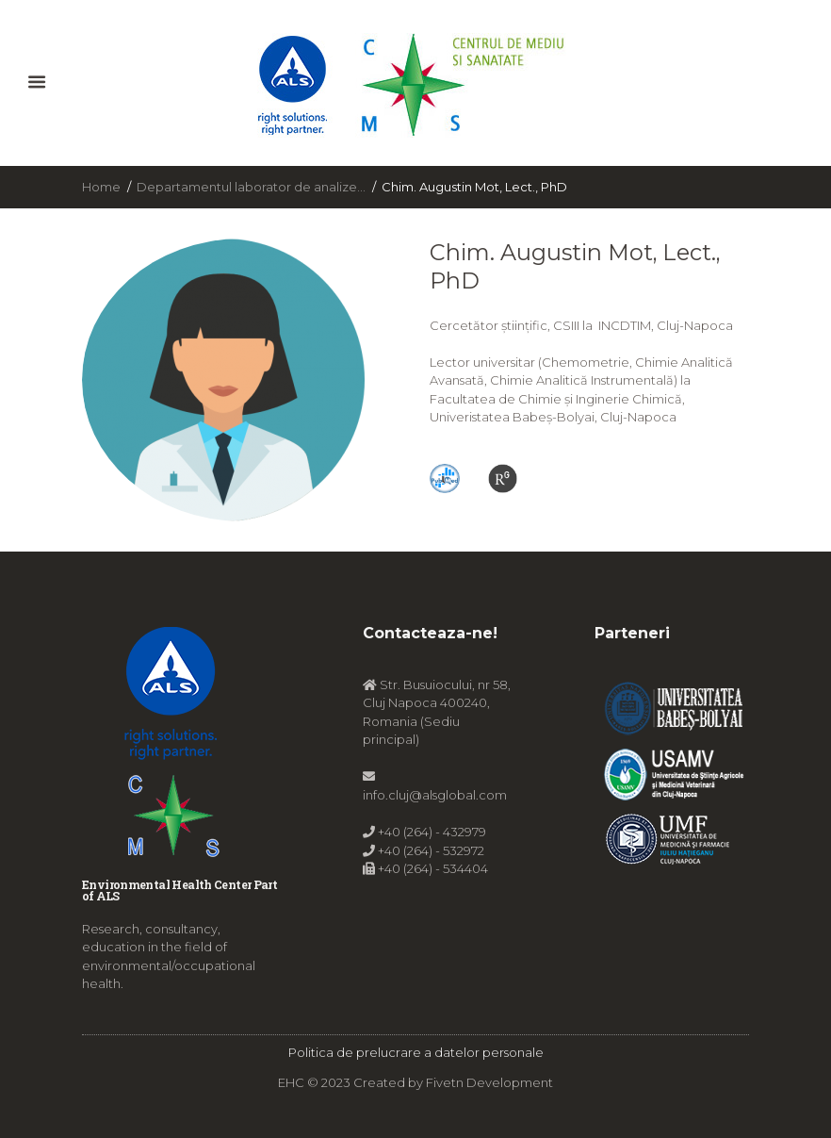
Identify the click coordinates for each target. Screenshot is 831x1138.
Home (101, 187)
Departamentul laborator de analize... (251, 187)
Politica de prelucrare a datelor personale (416, 1052)
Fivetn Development (489, 1082)
